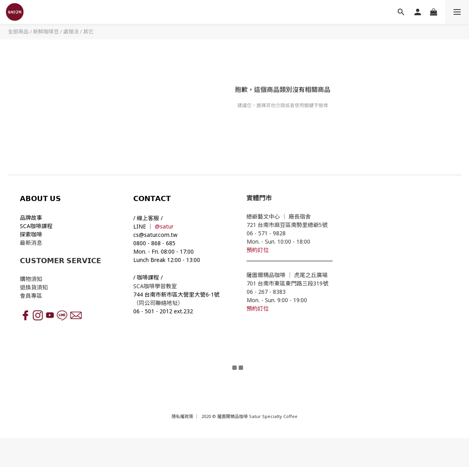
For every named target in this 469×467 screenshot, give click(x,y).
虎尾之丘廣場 (311, 275)
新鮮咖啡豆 (46, 31)
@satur (164, 226)
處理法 (71, 31)
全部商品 (18, 31)
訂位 (263, 250)
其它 (88, 31)
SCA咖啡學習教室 (156, 286)
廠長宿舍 (301, 216)
